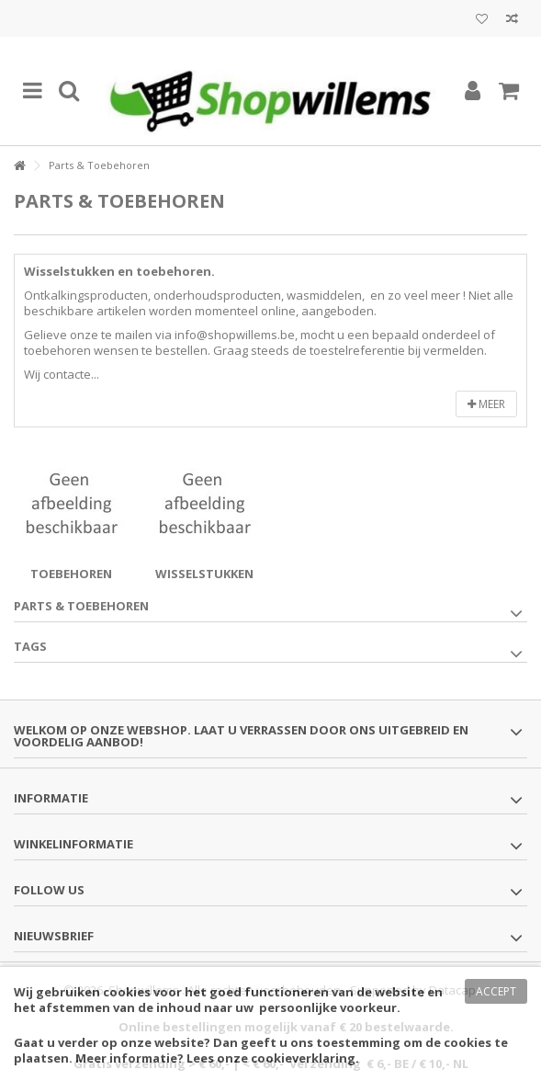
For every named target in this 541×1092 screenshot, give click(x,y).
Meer (486, 404)
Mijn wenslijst (482, 19)
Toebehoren (71, 573)
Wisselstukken (204, 573)
